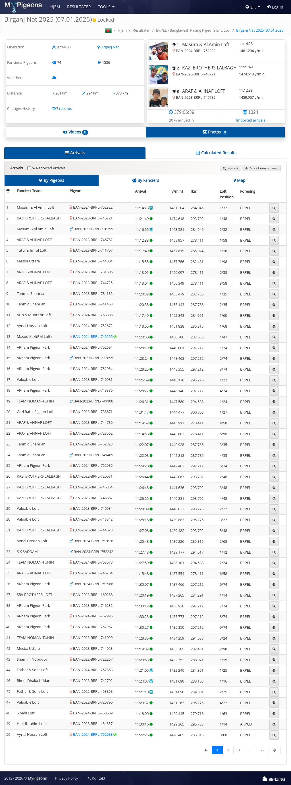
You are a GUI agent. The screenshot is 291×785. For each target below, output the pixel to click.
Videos (75, 132)
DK (251, 7)
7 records (64, 108)
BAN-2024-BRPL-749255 (93, 336)
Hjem (55, 6)
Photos (215, 132)
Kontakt (96, 778)
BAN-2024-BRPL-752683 (93, 734)
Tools (104, 6)
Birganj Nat (109, 47)
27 (262, 750)
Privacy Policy (66, 778)
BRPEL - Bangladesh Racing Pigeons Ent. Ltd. (193, 30)
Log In (275, 7)
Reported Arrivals (48, 167)
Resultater (79, 6)
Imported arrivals (250, 120)
